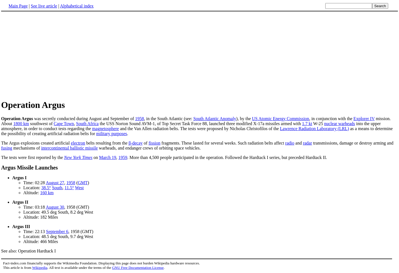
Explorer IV (364, 118)
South (57, 187)
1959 (122, 157)
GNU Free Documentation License (137, 268)
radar (307, 143)
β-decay (136, 143)
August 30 (55, 207)
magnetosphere (105, 128)
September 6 (57, 231)
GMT (83, 182)
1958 (139, 118)
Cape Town (64, 123)
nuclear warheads (339, 123)
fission (154, 143)
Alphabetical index (76, 6)
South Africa (87, 123)
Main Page (18, 6)
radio (289, 143)
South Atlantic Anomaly (214, 118)
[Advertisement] (47, 55)
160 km (46, 192)
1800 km (21, 123)
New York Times (78, 157)
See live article (44, 6)
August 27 (55, 182)
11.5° (69, 187)
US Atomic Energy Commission (280, 118)
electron (78, 143)
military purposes (111, 133)
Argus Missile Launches (29, 168)
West (79, 187)
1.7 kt (307, 123)
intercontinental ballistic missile (69, 148)
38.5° (46, 187)
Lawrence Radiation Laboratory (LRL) (314, 128)
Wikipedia (39, 268)
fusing (6, 148)
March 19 (107, 157)
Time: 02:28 (34, 182)
